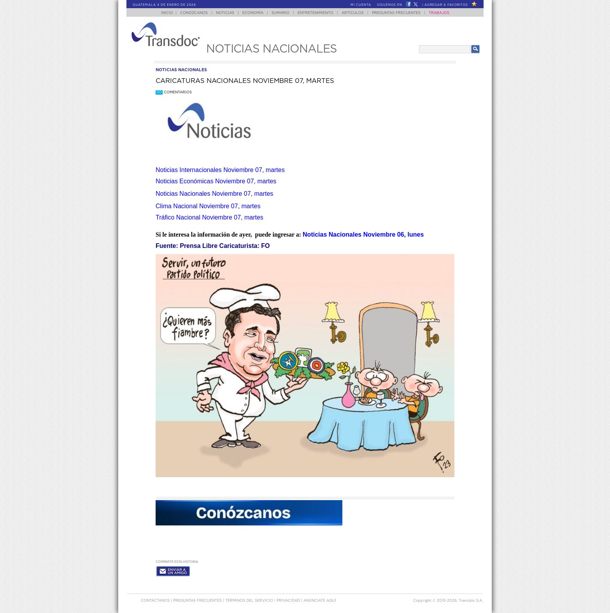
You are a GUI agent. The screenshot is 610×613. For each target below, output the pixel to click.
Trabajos (439, 13)
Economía (252, 13)
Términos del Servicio (249, 600)
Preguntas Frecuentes (396, 13)
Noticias (225, 13)
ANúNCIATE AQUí (319, 600)
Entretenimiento (315, 13)
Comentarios (174, 92)
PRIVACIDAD (289, 600)
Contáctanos (156, 600)
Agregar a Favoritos (446, 5)
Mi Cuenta (361, 5)
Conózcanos (194, 13)
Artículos (353, 13)
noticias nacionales (181, 70)
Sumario (280, 13)
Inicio (167, 13)
